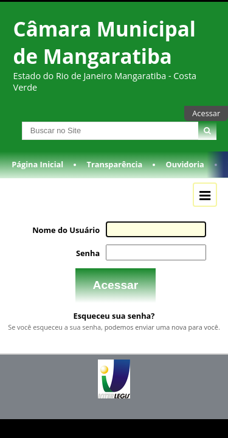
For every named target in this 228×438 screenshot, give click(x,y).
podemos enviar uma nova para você (161, 331)
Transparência (115, 172)
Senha (91, 259)
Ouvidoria (185, 172)
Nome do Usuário (69, 236)
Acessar (206, 113)
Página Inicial (37, 172)
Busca (11, 128)
